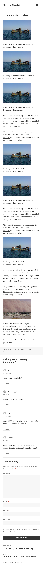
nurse (26, 134)
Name (6, 502)
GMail (21, 134)
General (30, 350)
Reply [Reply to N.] (7, 383)
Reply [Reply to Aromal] (7, 453)
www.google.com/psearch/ (14, 121)
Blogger (6, 137)
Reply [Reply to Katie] (7, 429)
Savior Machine (13, 5)
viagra (26, 323)
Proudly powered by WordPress (13, 562)
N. (8, 370)
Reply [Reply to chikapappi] (7, 405)
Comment (7, 474)
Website (6, 520)
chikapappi (12, 392)
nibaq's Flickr (19, 350)
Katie (9, 413)
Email (6, 511)
